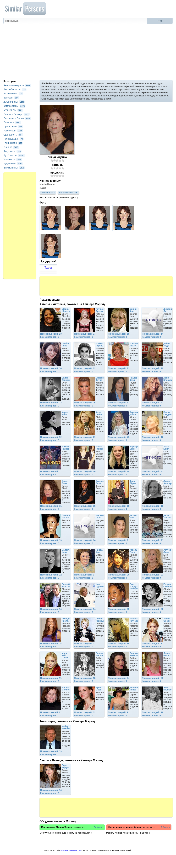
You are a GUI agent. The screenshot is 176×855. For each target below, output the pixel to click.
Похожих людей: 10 (85, 471)
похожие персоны (68, 192)
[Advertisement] (88, 51)
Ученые (11, 147)
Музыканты (13, 110)
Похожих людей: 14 (152, 334)
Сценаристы (13, 134)
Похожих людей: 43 (118, 437)
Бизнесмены (13, 93)
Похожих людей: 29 (85, 437)
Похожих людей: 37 (85, 334)
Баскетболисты (14, 89)
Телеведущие (13, 138)
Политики (12, 122)
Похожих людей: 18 (118, 334)
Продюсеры (13, 126)
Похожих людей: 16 (51, 368)
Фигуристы (12, 151)
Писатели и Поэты (17, 118)
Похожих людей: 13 (51, 540)
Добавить (98, 827)
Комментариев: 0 (49, 337)
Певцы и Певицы (16, 114)
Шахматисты (14, 167)
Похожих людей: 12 (85, 368)
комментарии (48, 192)
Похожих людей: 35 (152, 678)
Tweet (48, 267)
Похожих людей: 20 (152, 368)
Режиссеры (13, 130)
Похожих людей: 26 (85, 403)
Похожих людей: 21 (152, 540)
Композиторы (14, 105)
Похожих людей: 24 (118, 678)
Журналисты (14, 101)
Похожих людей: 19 (118, 506)
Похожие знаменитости (70, 850)
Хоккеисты (12, 159)
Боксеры (11, 97)
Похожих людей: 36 (118, 643)
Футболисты (14, 155)
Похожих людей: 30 (152, 609)
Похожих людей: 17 (51, 471)
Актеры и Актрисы (17, 85)
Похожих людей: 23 (51, 334)
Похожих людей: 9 (152, 471)
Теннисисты (13, 143)
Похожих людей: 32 (51, 437)
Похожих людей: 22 (51, 712)
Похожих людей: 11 (118, 368)
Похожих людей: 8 (152, 403)
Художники (13, 163)
